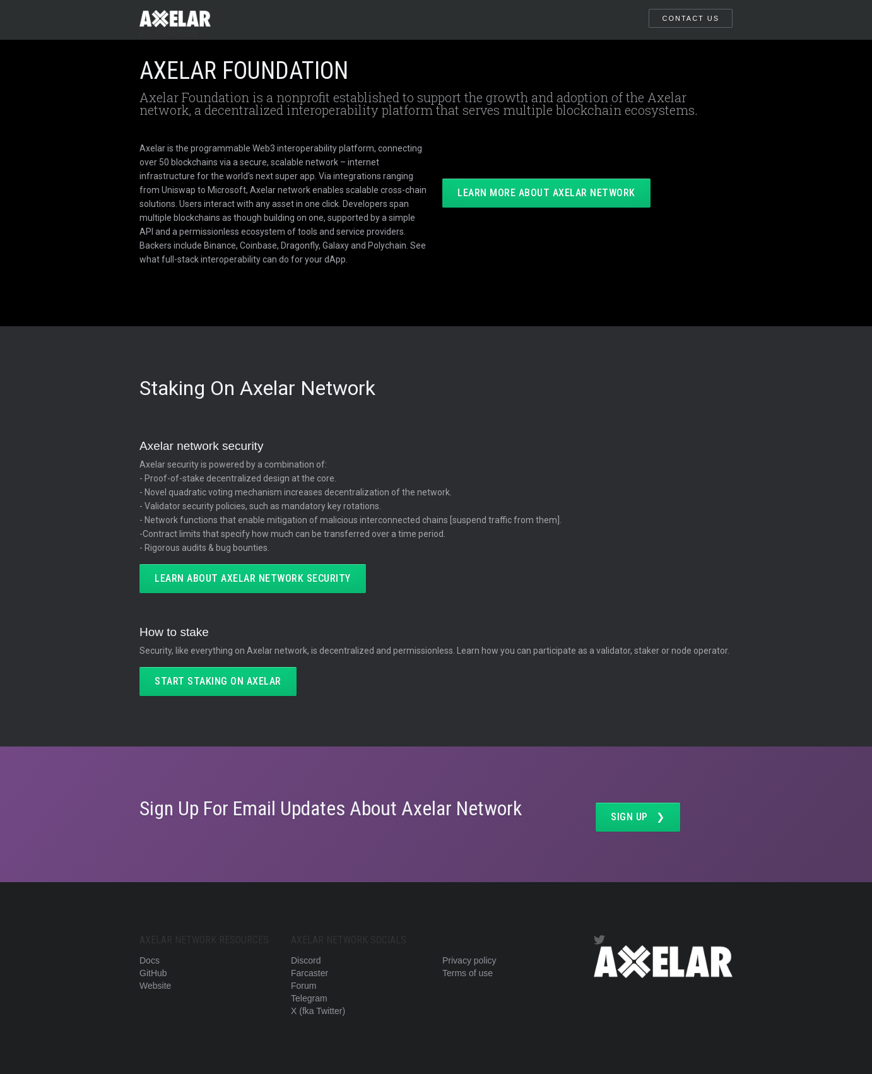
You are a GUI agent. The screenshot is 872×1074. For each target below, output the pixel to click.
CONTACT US (690, 18)
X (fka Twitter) (318, 1011)
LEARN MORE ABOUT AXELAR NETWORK (546, 193)
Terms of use (467, 973)
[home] (175, 20)
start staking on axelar (218, 681)
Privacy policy (469, 960)
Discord (306, 960)
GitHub (153, 973)
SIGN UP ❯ (638, 817)
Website (155, 986)
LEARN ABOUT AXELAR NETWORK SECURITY (253, 578)
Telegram (309, 998)
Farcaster (309, 973)
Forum (303, 986)
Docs (149, 960)
